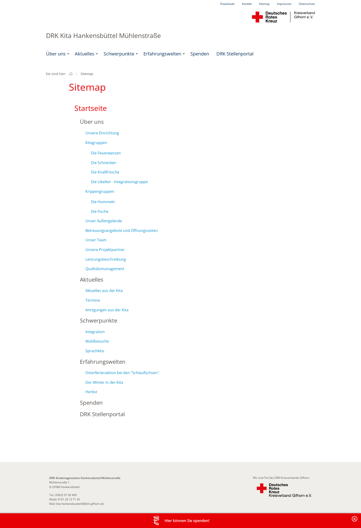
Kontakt (247, 4)
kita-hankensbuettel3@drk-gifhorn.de (80, 504)
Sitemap (264, 4)
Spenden (199, 54)
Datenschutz (307, 4)
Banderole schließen (354, 521)
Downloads (227, 4)
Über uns (56, 54)
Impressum (284, 4)
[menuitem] (56, 54)
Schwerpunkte (119, 54)
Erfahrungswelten (162, 54)
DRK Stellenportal (234, 54)
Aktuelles (84, 54)
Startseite (90, 108)
